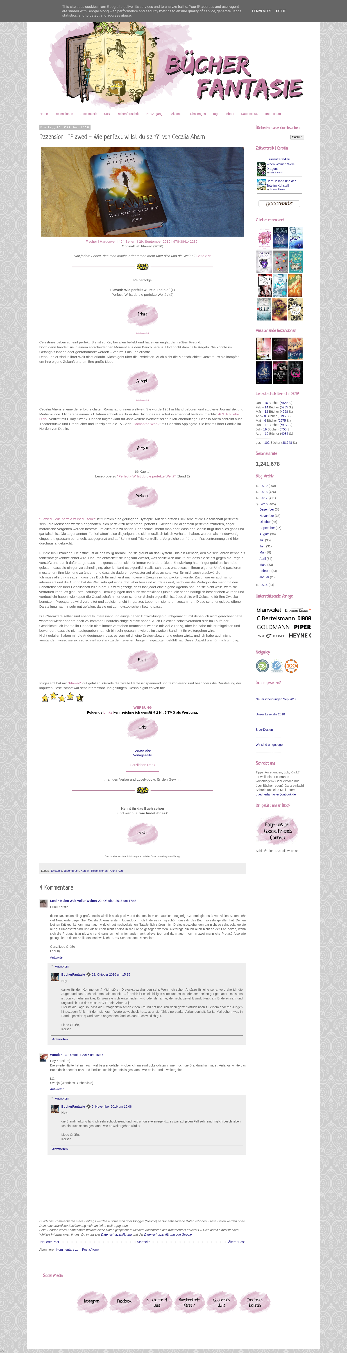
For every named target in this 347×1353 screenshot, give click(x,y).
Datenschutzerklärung (116, 1234)
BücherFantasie (73, 974)
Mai (262, 552)
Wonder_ (57, 1055)
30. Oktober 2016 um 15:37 (84, 1055)
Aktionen (177, 114)
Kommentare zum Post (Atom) (77, 1249)
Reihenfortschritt (128, 114)
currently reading (279, 159)
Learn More (262, 11)
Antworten (57, 957)
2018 (264, 492)
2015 (264, 585)
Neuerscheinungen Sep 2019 (276, 699)
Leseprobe (142, 750)
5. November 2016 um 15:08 (112, 1106)
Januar (264, 577)
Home (44, 114)
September (267, 528)
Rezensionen (64, 114)
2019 (264, 486)
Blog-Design (264, 729)
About (230, 114)
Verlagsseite (142, 755)
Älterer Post (236, 1242)
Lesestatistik (88, 114)
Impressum (273, 114)
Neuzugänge (155, 114)
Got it (281, 11)
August (264, 534)
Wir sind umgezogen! (271, 744)
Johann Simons (277, 189)
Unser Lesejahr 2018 (270, 714)
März (263, 565)
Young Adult (116, 870)
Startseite (143, 1242)
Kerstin (85, 870)
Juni (262, 546)
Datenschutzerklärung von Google (168, 1234)
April (263, 558)
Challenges (198, 114)
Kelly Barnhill (276, 172)
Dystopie (56, 870)
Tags (216, 114)
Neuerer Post (50, 1242)
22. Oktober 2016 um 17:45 (117, 901)
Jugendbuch (71, 870)
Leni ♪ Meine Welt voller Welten (73, 901)
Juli (262, 540)
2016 (264, 504)
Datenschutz (250, 114)
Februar (265, 571)
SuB (107, 114)
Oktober (265, 522)
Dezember (267, 509)
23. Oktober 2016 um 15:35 (111, 974)
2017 (264, 498)
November (267, 515)
